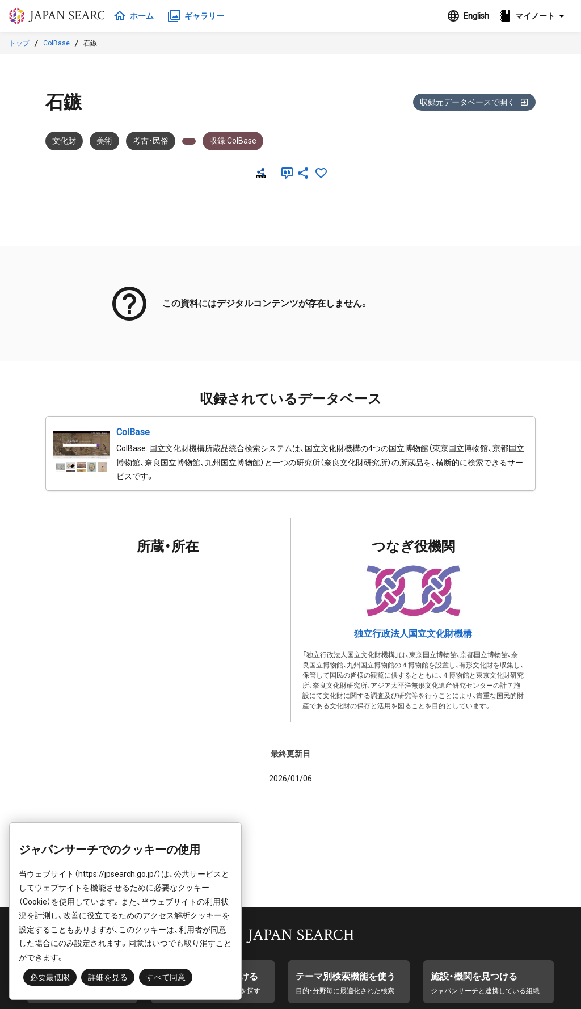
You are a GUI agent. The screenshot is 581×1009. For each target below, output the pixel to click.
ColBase (56, 43)
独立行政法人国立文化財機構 (413, 633)
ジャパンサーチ (63, 15)
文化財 (64, 140)
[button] (535, 16)
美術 (104, 140)
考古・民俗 (151, 140)
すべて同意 (166, 977)
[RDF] (260, 173)
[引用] (285, 173)
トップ (19, 43)
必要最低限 (50, 977)
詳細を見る (108, 977)
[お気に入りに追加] (321, 173)
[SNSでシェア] (303, 173)
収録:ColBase (232, 140)
